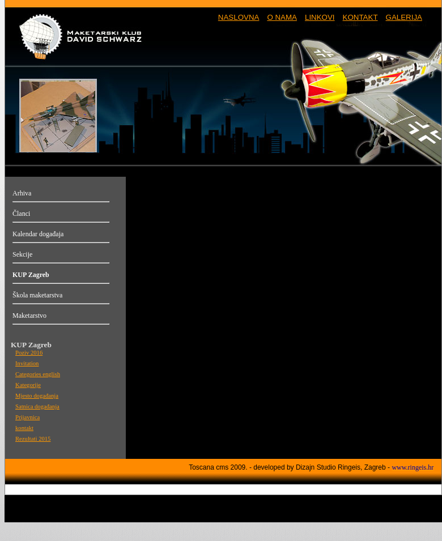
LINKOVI (320, 17)
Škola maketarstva (37, 295)
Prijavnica (27, 417)
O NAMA (282, 17)
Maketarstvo (29, 316)
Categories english (37, 374)
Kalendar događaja (37, 234)
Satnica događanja (37, 406)
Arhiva (21, 193)
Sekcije (22, 254)
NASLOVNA (239, 17)
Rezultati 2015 (32, 439)
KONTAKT (360, 17)
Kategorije (28, 385)
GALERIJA (404, 17)
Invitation (27, 363)
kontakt (24, 428)
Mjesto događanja (36, 396)
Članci (21, 214)
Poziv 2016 (28, 353)
